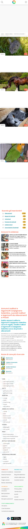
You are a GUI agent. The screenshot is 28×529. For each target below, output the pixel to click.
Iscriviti (16, 494)
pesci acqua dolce (8, 434)
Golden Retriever (11, 367)
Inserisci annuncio (19, 499)
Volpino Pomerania (11, 362)
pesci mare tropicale (9, 438)
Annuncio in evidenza (7, 472)
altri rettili (6, 452)
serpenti (5, 450)
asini (4, 413)
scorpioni (6, 461)
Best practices (5, 493)
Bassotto (8, 371)
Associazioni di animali (11, 227)
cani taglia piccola (8, 381)
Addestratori (8, 225)
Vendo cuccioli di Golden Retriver (18, 234)
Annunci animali (9, 34)
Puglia (2, 35)
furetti (5, 404)
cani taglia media (8, 383)
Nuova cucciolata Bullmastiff (17, 252)
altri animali (6, 422)
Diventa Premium (6, 474)
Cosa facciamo (5, 508)
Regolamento (18, 486)
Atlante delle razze (19, 477)
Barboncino (9, 358)
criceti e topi (6, 402)
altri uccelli (6, 429)
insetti (5, 459)
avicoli (5, 420)
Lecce (7, 35)
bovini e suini (7, 416)
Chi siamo (4, 506)
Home (2, 34)
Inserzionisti (17, 472)
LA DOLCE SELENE (13, 243)
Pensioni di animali (10, 222)
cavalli (5, 411)
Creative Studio (13, 524)
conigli (5, 398)
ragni (4, 457)
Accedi (16, 497)
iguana (5, 445)
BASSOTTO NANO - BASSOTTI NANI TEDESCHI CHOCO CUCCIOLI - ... (18, 263)
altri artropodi (7, 463)
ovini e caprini (7, 418)
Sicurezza (4, 486)
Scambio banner (19, 480)
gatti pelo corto (7, 391)
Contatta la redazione (7, 511)
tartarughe (6, 443)
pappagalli (6, 427)
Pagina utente (5, 480)
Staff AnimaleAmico (7, 503)
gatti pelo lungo (7, 393)
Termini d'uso (18, 491)
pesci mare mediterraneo (10, 436)
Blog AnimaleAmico (19, 474)
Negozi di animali (10, 216)
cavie (4, 400)
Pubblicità (4, 469)
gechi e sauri (6, 448)
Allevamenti (8, 213)
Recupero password (7, 499)
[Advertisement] (14, 18)
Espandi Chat (5, 477)
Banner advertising (6, 482)
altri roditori (6, 406)
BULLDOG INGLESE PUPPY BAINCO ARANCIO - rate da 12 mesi (17, 271)
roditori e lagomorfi (19, 34)
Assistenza (4, 496)
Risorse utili (18, 469)
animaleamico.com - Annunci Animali (17, 523)
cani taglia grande (8, 386)
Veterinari (8, 219)
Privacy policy (18, 489)
